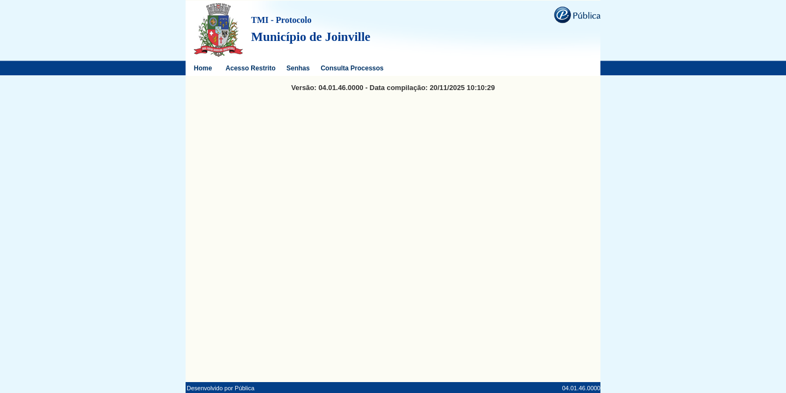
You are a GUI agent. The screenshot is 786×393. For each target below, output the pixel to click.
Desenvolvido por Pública (220, 388)
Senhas (298, 68)
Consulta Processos (351, 68)
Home (203, 68)
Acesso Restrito (250, 68)
